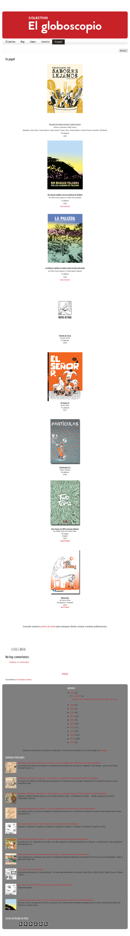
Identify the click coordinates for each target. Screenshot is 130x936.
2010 (72, 742)
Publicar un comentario (19, 662)
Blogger (103, 750)
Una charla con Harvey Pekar (30, 870)
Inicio (65, 673)
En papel (58, 42)
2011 (72, 739)
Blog (22, 42)
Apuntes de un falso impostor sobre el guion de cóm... (95, 699)
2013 (72, 731)
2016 (72, 720)
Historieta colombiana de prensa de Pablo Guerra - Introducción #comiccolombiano (53, 854)
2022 (72, 693)
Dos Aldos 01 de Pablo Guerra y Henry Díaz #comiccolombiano (45, 885)
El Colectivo (10, 42)
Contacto (45, 42)
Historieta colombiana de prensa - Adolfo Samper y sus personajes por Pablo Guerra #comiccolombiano (62, 793)
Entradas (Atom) (25, 680)
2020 (72, 705)
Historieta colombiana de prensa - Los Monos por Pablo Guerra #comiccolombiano (53, 839)
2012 (72, 735)
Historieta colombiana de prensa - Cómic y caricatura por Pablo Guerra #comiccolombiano (56, 809)
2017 (72, 716)
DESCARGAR (65, 206)
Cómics (33, 42)
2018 (72, 712)
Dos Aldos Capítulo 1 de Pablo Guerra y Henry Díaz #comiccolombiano (48, 824)
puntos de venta (48, 626)
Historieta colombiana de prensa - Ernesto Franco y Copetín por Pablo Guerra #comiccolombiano (59, 763)
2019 (72, 709)
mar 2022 (77, 696)
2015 (72, 724)
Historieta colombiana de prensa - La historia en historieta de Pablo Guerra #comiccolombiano (58, 778)
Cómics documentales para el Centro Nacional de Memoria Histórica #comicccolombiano (56, 900)
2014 (72, 727)
